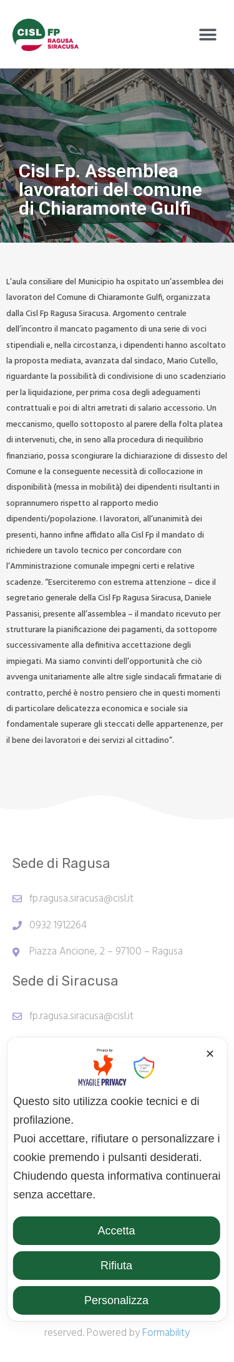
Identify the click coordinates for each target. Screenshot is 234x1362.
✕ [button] (210, 1054)
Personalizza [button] (116, 1300)
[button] (207, 35)
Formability (166, 1333)
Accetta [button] (116, 1230)
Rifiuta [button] (116, 1265)
